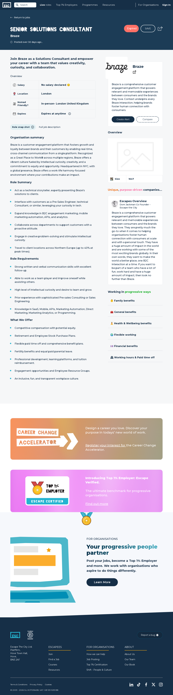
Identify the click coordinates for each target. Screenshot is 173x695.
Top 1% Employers (66, 4)
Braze (138, 66)
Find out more (96, 504)
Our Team (130, 659)
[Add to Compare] (147, 119)
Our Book (130, 664)
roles (45, 5)
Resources (108, 4)
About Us (130, 654)
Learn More (102, 582)
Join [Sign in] (50, 654)
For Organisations (148, 4)
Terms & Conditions (18, 684)
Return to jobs (20, 17)
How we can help (95, 654)
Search (22, 4)
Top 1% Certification (97, 664)
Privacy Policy (36, 684)
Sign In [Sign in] (166, 4)
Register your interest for (105, 445)
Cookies (48, 684)
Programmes (90, 4)
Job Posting (92, 659)
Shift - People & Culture (99, 669)
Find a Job (53, 659)
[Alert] (123, 119)
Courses (52, 664)
